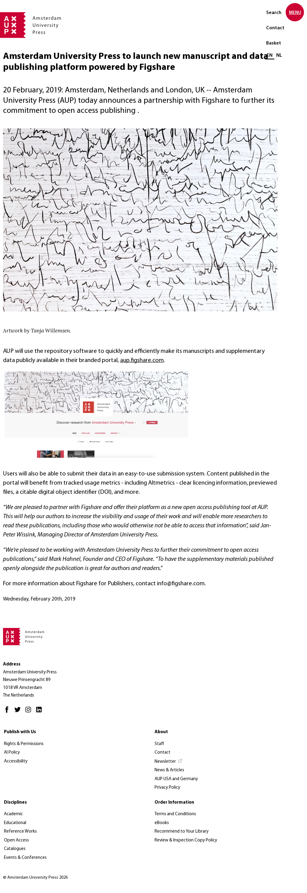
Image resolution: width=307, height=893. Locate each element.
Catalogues (15, 849)
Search (273, 12)
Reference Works (20, 831)
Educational (15, 823)
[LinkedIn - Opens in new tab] (40, 712)
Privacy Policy (167, 787)
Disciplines (15, 802)
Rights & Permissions (24, 744)
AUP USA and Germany (176, 779)
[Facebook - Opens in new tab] (8, 712)
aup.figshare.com (142, 360)
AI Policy (12, 752)
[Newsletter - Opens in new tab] (169, 761)
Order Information (174, 802)
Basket (273, 43)
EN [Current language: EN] (270, 55)
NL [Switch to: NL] (279, 55)
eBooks (162, 823)
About (161, 732)
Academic (13, 814)
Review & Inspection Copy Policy (186, 840)
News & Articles (169, 770)
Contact (275, 28)
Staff (159, 744)
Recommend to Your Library (182, 831)
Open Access (16, 840)
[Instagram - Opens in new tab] (29, 712)
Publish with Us (20, 732)
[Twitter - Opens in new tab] (19, 712)
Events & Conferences (25, 857)
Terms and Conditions (175, 814)
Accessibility (15, 761)
